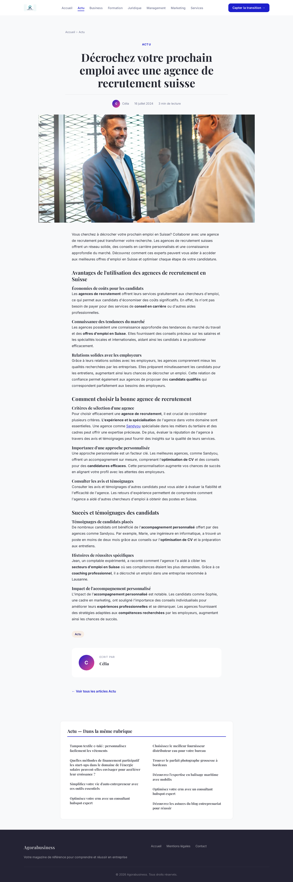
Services (197, 8)
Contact (201, 846)
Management (156, 8)
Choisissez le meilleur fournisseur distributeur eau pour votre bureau (179, 748)
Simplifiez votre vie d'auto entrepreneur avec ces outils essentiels (104, 786)
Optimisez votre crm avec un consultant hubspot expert (100, 800)
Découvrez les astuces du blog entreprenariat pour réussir (187, 805)
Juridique (134, 8)
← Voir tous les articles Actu (94, 691)
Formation (115, 8)
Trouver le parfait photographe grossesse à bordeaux (185, 762)
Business (96, 8)
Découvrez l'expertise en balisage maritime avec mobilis (185, 776)
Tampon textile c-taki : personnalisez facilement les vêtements (98, 748)
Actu (81, 8)
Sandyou (133, 426)
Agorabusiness (39, 847)
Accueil (67, 8)
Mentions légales (178, 846)
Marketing (178, 8)
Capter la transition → (248, 8)
